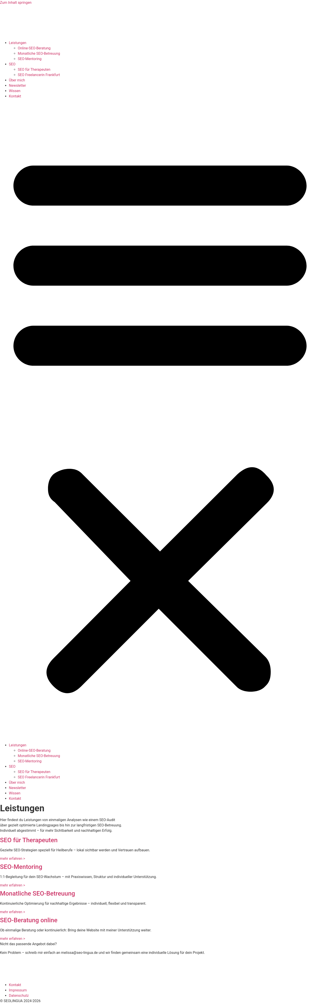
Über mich (17, 80)
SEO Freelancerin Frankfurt (39, 75)
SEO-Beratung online (28, 920)
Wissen (14, 91)
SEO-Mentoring (30, 59)
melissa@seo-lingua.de (79, 953)
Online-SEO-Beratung (34, 48)
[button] (160, 421)
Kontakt (15, 96)
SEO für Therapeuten (34, 69)
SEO (12, 64)
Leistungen (17, 43)
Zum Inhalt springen (16, 2)
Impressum (18, 990)
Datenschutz (19, 995)
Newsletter (17, 85)
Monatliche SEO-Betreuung (39, 53)
